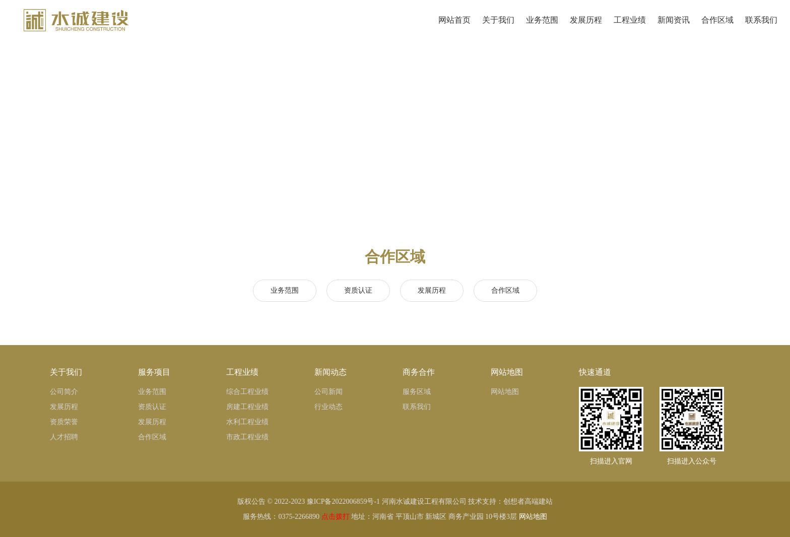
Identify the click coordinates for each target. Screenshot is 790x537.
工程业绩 (628, 28)
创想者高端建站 (528, 501)
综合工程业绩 (247, 391)
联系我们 (760, 28)
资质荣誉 (64, 422)
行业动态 (328, 407)
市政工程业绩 (247, 437)
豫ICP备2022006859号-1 (343, 501)
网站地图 (505, 391)
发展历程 (584, 28)
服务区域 (417, 391)
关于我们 (497, 28)
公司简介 (64, 391)
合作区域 (716, 28)
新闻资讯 (672, 28)
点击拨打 (335, 516)
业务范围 (540, 28)
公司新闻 (328, 391)
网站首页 (453, 28)
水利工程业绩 (247, 422)
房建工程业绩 (247, 407)
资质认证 (358, 290)
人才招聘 (64, 437)
